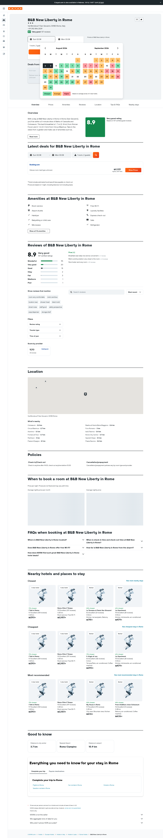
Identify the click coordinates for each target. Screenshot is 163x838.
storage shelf (46, 312)
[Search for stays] (4, 20)
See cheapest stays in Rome (132, 627)
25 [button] (56, 82)
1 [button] (77, 60)
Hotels (40, 834)
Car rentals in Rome (75, 785)
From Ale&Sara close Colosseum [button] (127, 705)
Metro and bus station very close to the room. (88, 259)
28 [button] (72, 82)
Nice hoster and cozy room (81, 262)
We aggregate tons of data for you (86, 818)
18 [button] (56, 76)
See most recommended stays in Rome (128, 675)
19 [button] (61, 76)
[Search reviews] (98, 292)
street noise (33, 307)
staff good (43, 307)
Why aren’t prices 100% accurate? (86, 822)
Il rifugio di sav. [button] (92, 656)
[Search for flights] (4, 15)
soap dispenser (34, 312)
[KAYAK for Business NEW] (4, 41)
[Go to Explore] (4, 31)
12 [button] (61, 71)
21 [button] (72, 76)
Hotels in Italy (61, 834)
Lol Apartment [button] (120, 610)
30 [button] (45, 87)
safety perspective (55, 307)
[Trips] (4, 47)
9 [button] (45, 71)
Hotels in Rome (109, 785)
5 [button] (61, 66)
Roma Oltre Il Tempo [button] (65, 608)
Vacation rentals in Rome (41, 788)
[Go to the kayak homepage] (15, 8)
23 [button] (45, 82)
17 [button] (50, 76)
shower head (44, 302)
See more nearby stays (134, 581)
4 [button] (56, 66)
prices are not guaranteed (73, 808)
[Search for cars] (4, 25)
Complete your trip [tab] (38, 771)
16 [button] (45, 76)
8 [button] (77, 66)
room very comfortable (37, 297)
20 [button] (67, 76)
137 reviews (45, 32)
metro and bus (52, 297)
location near (33, 302)
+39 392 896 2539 (35, 28)
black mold (56, 302)
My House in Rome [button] (93, 705)
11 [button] (56, 71)
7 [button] (72, 66)
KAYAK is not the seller (86, 814)
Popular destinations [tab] (56, 771)
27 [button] (67, 82)
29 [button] (78, 82)
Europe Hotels (49, 834)
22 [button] (78, 76)
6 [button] (66, 66)
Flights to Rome (38, 785)
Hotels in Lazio (72, 834)
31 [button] (51, 87)
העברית (101, 2)
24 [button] (51, 82)
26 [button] (61, 82)
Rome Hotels (83, 834)
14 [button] (72, 71)
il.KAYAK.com (32, 834)
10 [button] (51, 71)
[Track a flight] (4, 36)
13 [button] (67, 71)
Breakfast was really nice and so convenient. (87, 256)
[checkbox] (39, 351)
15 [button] (78, 71)
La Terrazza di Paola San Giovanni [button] (98, 610)
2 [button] (45, 66)
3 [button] (50, 66)
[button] (160, 2)
